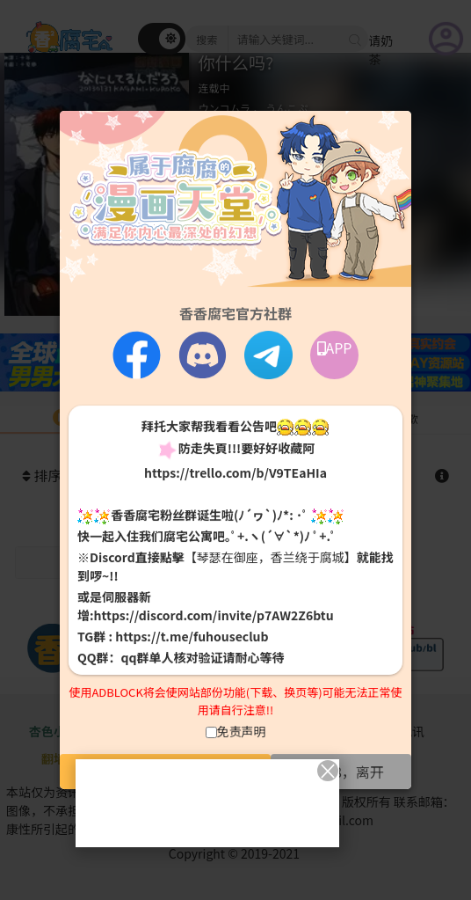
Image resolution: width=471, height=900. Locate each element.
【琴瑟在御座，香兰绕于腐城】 (271, 557)
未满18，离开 (341, 771)
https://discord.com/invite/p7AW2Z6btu (214, 615)
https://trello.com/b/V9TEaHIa (235, 472)
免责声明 (241, 731)
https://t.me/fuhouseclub (191, 636)
